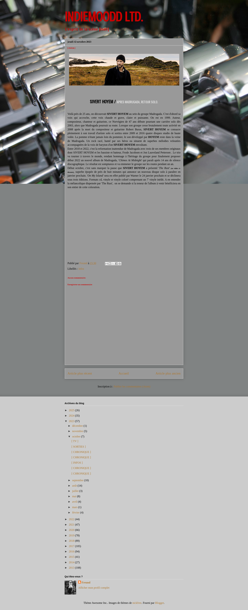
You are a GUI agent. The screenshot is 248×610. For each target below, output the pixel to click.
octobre (76, 436)
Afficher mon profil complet (93, 587)
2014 (72, 562)
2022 (72, 519)
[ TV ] (74, 441)
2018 (72, 540)
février (76, 512)
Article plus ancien (168, 373)
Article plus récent (80, 373)
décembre (78, 425)
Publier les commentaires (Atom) (132, 386)
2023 (72, 421)
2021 (72, 524)
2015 (72, 556)
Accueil (124, 373)
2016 (72, 551)
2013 (72, 567)
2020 (72, 529)
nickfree (136, 602)
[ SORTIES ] (78, 446)
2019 (72, 535)
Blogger (159, 602)
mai (74, 496)
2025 (72, 410)
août (75, 485)
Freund (86, 582)
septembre (78, 480)
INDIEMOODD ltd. (104, 17)
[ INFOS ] (77, 462)
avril (75, 501)
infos (81, 268)
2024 (72, 415)
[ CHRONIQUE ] (81, 452)
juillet (75, 490)
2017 (72, 546)
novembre (78, 431)
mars (75, 507)
